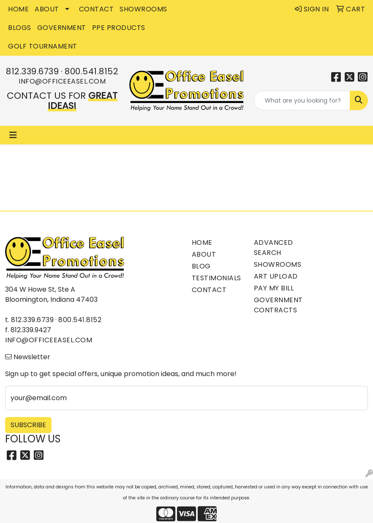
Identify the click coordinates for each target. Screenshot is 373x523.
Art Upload (276, 276)
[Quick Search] (302, 100)
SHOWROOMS (143, 9)
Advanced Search (273, 247)
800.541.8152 (91, 71)
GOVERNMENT (61, 28)
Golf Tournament (42, 46)
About (204, 254)
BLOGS (19, 28)
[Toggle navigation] (13, 135)
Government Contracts (278, 305)
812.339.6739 (32, 71)
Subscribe (28, 425)
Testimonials (216, 278)
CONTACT (96, 9)
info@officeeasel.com (62, 81)
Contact (209, 290)
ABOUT (47, 9)
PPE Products (118, 28)
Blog (201, 266)
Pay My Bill (274, 288)
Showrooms (278, 264)
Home (202, 242)
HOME (18, 9)
